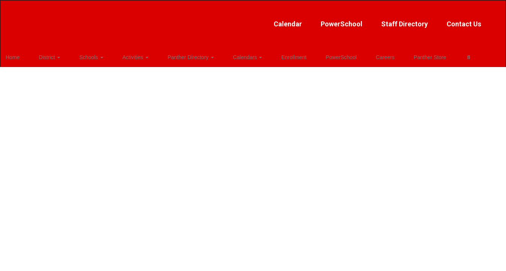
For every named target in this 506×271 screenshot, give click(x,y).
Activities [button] (123, 55)
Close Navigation (436, 58)
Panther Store (371, 55)
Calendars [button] (220, 55)
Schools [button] (87, 55)
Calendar (203, 20)
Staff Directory (320, 20)
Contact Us (379, 20)
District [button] (53, 55)
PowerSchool (257, 20)
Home (24, 55)
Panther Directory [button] (171, 55)
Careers (333, 55)
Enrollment (258, 55)
